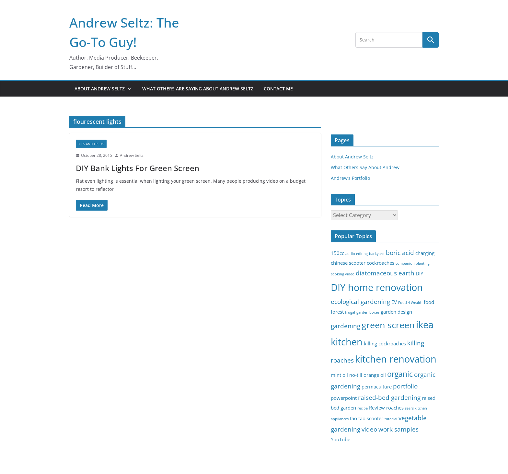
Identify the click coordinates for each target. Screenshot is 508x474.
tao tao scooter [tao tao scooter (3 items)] (366, 418)
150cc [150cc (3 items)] (337, 253)
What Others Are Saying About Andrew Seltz (197, 89)
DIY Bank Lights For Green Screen (137, 168)
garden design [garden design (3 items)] (396, 311)
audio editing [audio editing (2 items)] (356, 253)
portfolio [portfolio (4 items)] (405, 386)
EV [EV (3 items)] (394, 302)
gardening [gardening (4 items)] (345, 325)
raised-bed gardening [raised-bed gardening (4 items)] (389, 397)
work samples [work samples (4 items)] (398, 429)
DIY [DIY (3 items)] (419, 273)
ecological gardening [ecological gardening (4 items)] (360, 301)
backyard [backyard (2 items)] (377, 253)
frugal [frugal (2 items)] (350, 312)
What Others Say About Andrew (365, 167)
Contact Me (278, 89)
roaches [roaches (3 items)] (395, 407)
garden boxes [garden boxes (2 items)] (367, 312)
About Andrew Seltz (100, 89)
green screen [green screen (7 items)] (388, 325)
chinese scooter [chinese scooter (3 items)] (348, 263)
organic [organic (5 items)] (400, 374)
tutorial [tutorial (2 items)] (391, 419)
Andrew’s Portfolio (350, 178)
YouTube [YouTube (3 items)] (340, 439)
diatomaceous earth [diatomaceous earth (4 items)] (385, 273)
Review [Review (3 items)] (377, 407)
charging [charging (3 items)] (424, 253)
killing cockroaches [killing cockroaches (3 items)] (385, 343)
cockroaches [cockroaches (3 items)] (380, 263)
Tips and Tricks (91, 144)
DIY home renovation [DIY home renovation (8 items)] (377, 287)
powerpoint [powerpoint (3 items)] (344, 398)
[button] (128, 88)
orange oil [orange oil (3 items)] (375, 375)
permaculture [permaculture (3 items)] (377, 386)
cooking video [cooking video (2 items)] (342, 274)
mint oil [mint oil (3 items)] (339, 375)
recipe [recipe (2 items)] (362, 408)
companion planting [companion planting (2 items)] (413, 263)
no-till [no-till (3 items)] (355, 375)
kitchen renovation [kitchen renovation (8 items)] (395, 359)
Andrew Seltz (132, 155)
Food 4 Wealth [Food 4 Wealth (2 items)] (410, 302)
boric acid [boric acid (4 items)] (400, 252)
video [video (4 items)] (369, 429)
